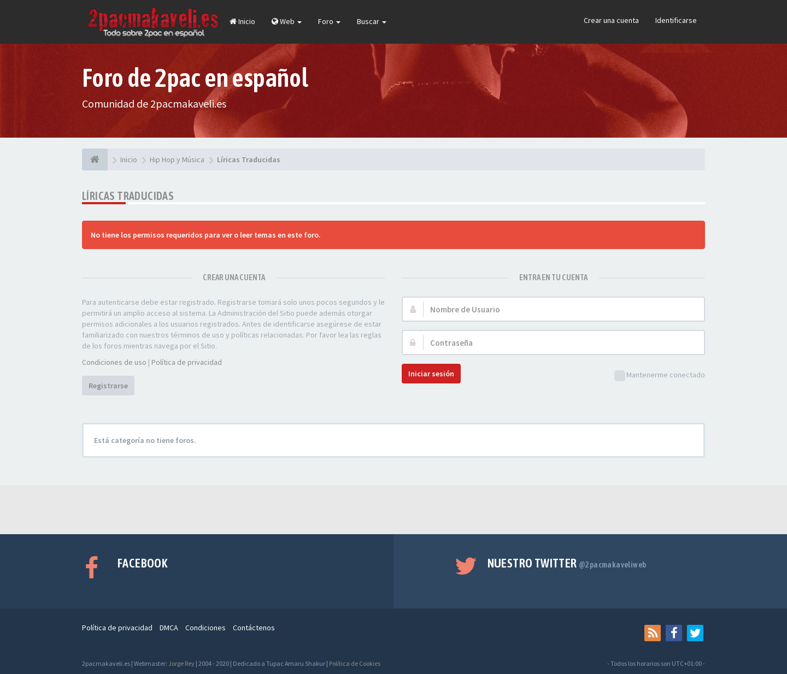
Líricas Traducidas (128, 196)
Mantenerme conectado (659, 375)
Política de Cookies (354, 663)
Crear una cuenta (611, 20)
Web (287, 21)
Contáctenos (254, 627)
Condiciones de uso (114, 362)
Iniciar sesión (431, 374)
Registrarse (108, 386)
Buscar (371, 21)
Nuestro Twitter (567, 563)
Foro (329, 21)
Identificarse (676, 20)
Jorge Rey (181, 663)
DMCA (169, 627)
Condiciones (205, 627)
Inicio (242, 21)
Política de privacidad (186, 362)
